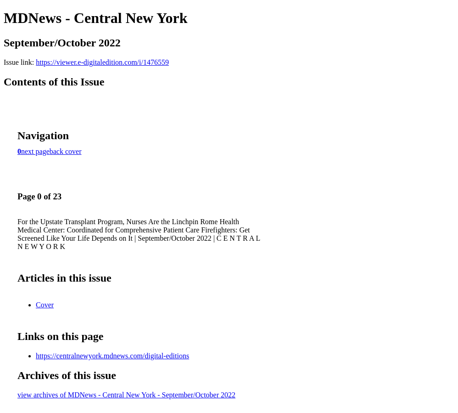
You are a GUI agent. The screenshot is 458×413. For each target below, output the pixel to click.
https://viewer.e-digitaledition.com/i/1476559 (102, 62)
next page (35, 151)
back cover (66, 151)
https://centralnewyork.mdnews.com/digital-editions (112, 356)
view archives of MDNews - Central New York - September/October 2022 (126, 395)
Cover (45, 305)
